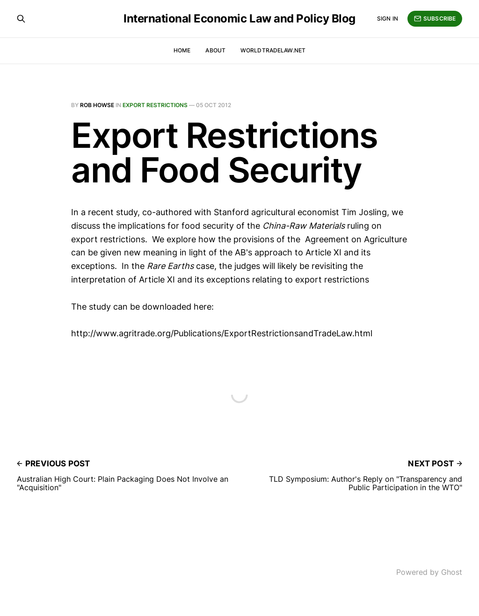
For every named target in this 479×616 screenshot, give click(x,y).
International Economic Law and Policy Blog (239, 18)
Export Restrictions (155, 105)
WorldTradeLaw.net (272, 50)
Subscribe (435, 18)
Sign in (387, 18)
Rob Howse (97, 105)
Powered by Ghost (429, 572)
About (215, 50)
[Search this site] (21, 19)
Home (182, 50)
